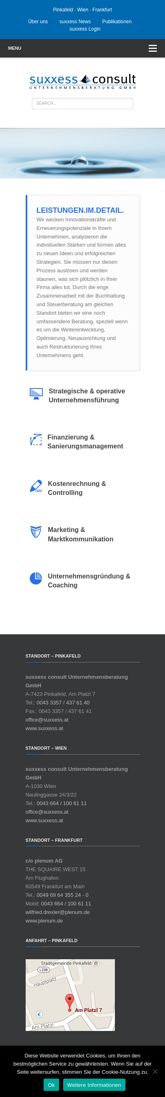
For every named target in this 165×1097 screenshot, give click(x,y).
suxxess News (75, 21)
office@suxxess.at (47, 720)
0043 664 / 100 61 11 (62, 803)
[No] (155, 1071)
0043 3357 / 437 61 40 (63, 703)
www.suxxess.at (44, 728)
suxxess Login (84, 29)
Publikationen (117, 21)
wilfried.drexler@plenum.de (58, 912)
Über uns (38, 21)
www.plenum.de (44, 921)
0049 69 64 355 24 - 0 (62, 895)
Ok (51, 1085)
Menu (82, 48)
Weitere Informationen (94, 1085)
